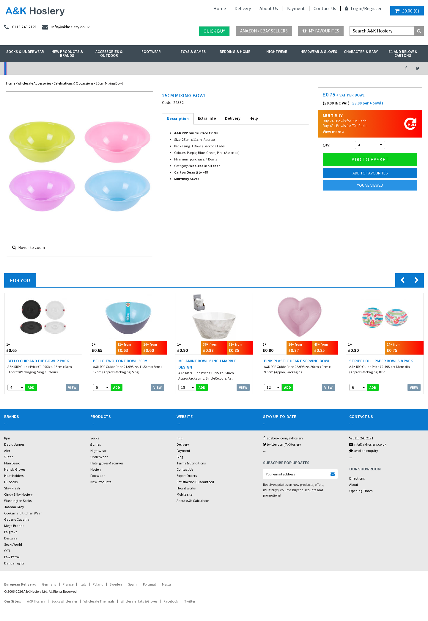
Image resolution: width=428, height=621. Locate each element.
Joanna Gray (14, 507)
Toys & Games (193, 51)
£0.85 (240, 347)
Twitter (189, 601)
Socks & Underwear (25, 51)
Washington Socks (18, 500)
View (72, 387)
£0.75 (404, 347)
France (68, 584)
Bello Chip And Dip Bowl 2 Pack (38, 360)
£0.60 (154, 347)
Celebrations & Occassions (73, 83)
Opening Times (360, 491)
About (353, 484)
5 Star (8, 457)
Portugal (149, 584)
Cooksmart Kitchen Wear (23, 513)
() (407, 11)
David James (14, 444)
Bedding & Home (235, 51)
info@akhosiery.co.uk (367, 444)
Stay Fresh (12, 488)
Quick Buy (214, 31)
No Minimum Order (52, 68)
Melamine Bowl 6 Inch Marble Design (207, 364)
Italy (83, 584)
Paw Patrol (12, 557)
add (31, 387)
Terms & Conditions (191, 463)
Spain (132, 584)
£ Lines (95, 444)
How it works (186, 488)
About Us (268, 8)
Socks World (13, 544)
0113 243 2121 (361, 438)
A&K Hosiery (36, 601)
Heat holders (13, 475)
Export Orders (187, 475)
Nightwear (276, 51)
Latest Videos (342, 68)
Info (179, 438)
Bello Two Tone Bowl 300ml (121, 360)
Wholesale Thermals (99, 601)
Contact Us (325, 8)
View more (333, 131)
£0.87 (299, 347)
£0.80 (365, 347)
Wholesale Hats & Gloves (139, 601)
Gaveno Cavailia (16, 519)
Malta (166, 584)
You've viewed (370, 185)
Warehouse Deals (245, 68)
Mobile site (184, 494)
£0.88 (214, 347)
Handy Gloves (14, 469)
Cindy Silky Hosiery (18, 494)
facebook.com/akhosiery (283, 438)
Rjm (7, 438)
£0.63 (128, 347)
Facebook (170, 601)
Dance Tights (14, 563)
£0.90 (188, 347)
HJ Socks (11, 482)
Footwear (151, 51)
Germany (49, 584)
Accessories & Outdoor (108, 53)
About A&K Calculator (193, 500)
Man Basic (12, 463)
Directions (357, 478)
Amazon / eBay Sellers (264, 31)
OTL (7, 550)
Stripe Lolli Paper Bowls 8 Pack (381, 360)
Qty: (326, 145)
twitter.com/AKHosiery (282, 444)
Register (373, 8)
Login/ (354, 8)
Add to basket (370, 159)
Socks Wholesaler (64, 601)
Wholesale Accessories (34, 83)
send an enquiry (363, 450)
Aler (7, 450)
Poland (98, 584)
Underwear (99, 457)
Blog (180, 457)
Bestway (10, 538)
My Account (149, 68)
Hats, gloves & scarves (106, 463)
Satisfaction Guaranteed (195, 482)
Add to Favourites (370, 173)
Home (219, 8)
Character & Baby (361, 51)
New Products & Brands (67, 53)
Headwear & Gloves (318, 51)
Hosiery (96, 469)
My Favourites (321, 31)
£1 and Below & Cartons (402, 53)
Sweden (116, 584)
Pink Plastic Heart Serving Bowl (297, 360)
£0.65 (23, 347)
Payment (296, 8)
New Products (100, 482)
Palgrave (10, 532)
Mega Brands (14, 525)
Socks (94, 438)
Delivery (243, 8)
